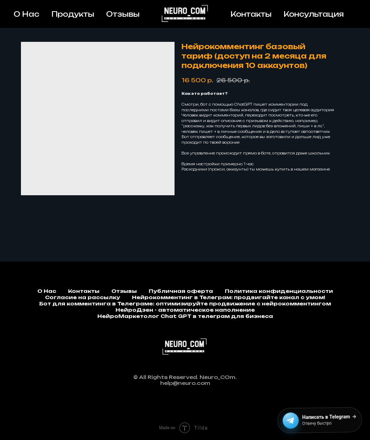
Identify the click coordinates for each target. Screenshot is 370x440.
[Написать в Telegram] (318, 420)
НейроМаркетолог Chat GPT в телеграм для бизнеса (185, 316)
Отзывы (123, 14)
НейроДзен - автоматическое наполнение (185, 310)
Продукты (72, 14)
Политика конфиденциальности (279, 291)
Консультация (313, 14)
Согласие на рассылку (82, 297)
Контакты (251, 14)
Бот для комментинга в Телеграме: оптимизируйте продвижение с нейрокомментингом (185, 303)
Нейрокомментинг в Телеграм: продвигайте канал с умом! (228, 297)
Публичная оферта (181, 291)
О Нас (26, 14)
